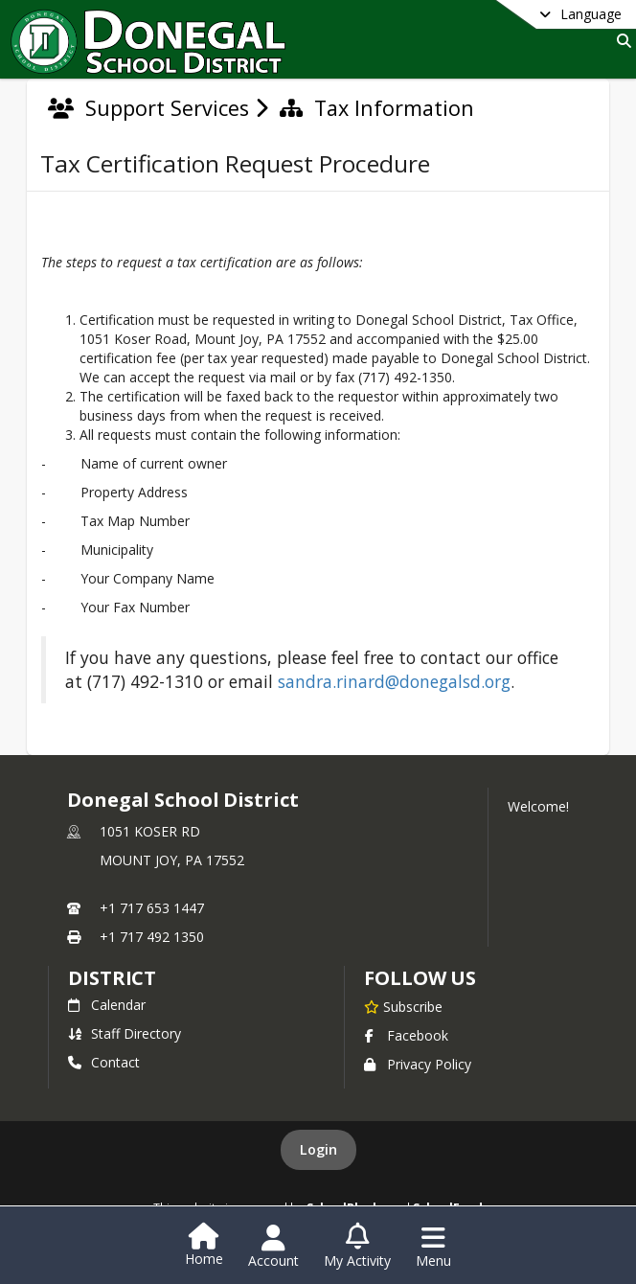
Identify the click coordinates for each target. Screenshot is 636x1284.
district (112, 978)
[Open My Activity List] (357, 1247)
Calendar (107, 1005)
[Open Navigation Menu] (433, 1247)
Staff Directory (124, 1033)
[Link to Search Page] (620, 41)
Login (318, 1149)
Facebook (406, 1035)
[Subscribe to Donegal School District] (403, 1006)
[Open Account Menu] (273, 1247)
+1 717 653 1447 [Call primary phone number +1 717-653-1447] (152, 908)
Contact (104, 1062)
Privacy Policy (417, 1064)
